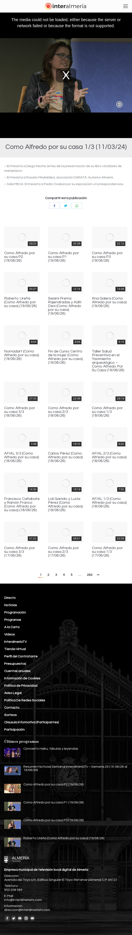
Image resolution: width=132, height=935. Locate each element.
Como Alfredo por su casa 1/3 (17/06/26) (107, 551)
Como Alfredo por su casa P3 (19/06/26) (107, 257)
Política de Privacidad (20, 685)
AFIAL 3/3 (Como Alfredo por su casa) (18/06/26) (21, 457)
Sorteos (10, 715)
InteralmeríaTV (15, 641)
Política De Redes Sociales (24, 700)
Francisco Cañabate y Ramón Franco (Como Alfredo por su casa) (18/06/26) (22, 504)
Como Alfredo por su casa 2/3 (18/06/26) (63, 412)
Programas (12, 619)
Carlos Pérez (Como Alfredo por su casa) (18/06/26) (65, 457)
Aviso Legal (13, 693)
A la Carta (11, 627)
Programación (15, 612)
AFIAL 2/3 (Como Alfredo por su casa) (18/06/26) (109, 457)
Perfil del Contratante (21, 656)
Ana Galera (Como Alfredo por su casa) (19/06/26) (109, 302)
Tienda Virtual (15, 649)
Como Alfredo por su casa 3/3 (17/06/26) (19, 551)
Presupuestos (15, 663)
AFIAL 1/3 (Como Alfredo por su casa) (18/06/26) (109, 502)
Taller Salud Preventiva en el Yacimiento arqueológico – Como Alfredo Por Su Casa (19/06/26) (108, 361)
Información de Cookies (22, 678)
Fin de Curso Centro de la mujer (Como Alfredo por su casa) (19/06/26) (65, 357)
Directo (10, 597)
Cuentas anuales (17, 671)
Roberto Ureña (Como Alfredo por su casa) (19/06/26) (20, 302)
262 (90, 574)
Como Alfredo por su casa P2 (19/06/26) (19, 257)
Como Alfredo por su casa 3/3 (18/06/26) (19, 412)
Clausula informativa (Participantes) (31, 722)
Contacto (11, 707)
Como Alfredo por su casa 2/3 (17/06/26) (63, 551)
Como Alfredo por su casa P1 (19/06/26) (63, 257)
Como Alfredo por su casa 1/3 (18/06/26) (107, 412)
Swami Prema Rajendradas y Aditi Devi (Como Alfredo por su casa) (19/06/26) (64, 306)
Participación (14, 729)
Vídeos (9, 634)
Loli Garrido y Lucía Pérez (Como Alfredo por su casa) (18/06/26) (65, 504)
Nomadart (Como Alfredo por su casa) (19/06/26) (21, 355)
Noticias (10, 605)
